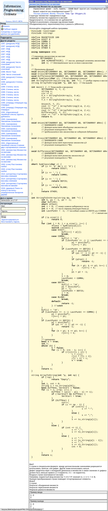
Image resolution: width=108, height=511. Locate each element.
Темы (67, 14)
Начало (6, 26)
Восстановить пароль (10, 222)
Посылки (60, 14)
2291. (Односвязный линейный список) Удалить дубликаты (12, 114)
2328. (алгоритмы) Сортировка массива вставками (14, 184)
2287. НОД (5, 49)
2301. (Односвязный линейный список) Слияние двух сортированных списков (13, 145)
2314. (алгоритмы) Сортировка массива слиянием (14, 175)
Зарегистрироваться (10, 220)
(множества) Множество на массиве (44, 4)
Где (72, 14)
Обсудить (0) (80, 14)
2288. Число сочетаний (11, 74)
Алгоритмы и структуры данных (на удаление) (11, 33)
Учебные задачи (10, 29)
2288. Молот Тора (8, 72)
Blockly (53, 14)
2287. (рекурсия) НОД (10, 43)
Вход (3, 217)
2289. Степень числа (10, 87)
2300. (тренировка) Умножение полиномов (10, 120)
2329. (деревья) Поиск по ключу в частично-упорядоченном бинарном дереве (12, 191)
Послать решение (41, 14)
